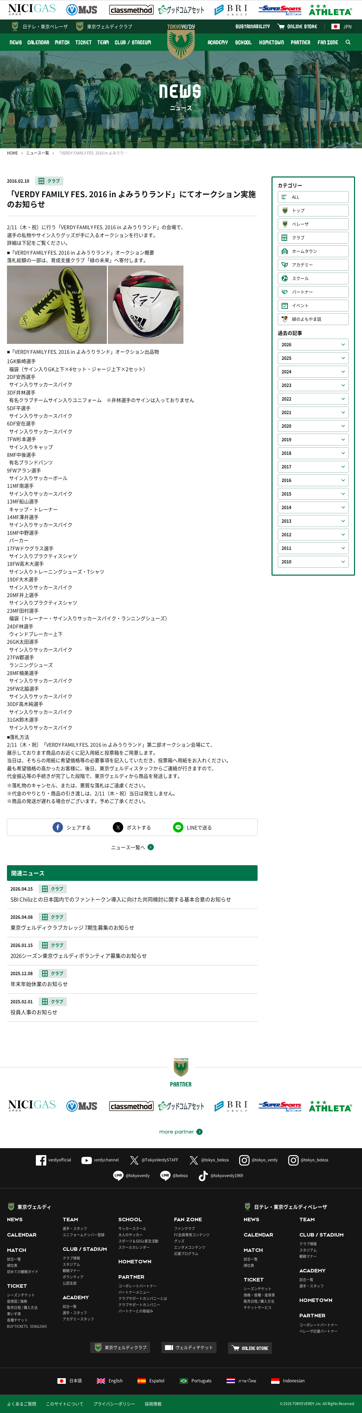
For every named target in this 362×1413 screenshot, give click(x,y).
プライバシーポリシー (114, 1404)
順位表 (12, 1265)
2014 (286, 507)
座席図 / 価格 (17, 1301)
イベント (300, 305)
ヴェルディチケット (194, 1347)
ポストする (139, 827)
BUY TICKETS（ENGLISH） (28, 1326)
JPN (341, 26)
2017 (286, 467)
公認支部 (70, 1283)
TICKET (84, 42)
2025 (286, 358)
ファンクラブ (184, 1228)
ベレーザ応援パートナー (318, 1331)
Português (196, 1381)
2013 (286, 521)
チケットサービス (258, 1307)
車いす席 (14, 1313)
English (110, 1381)
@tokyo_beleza (209, 1160)
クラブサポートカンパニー (139, 1304)
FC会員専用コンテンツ (192, 1234)
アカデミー (302, 265)
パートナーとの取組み (135, 1310)
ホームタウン (304, 251)
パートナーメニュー (134, 1292)
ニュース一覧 (37, 153)
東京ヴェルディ (34, 1206)
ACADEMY (218, 42)
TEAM (103, 42)
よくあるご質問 (21, 1404)
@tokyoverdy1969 (220, 1175)
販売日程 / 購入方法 (22, 1307)
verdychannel (100, 1160)
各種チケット (17, 1320)
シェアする (78, 827)
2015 (286, 494)
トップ (298, 210)
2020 (286, 426)
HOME (12, 153)
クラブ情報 (71, 1258)
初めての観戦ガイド (22, 1271)
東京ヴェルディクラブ (109, 26)
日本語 (69, 1381)
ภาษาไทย (241, 1381)
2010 (286, 562)
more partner (176, 1131)
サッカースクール (132, 1228)
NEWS (16, 42)
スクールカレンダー (134, 1247)
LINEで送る (199, 827)
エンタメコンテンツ (189, 1247)
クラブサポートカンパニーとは (142, 1298)
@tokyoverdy (131, 1175)
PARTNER (300, 42)
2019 (286, 439)
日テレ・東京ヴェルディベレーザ (290, 1206)
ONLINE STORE (302, 26)
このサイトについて (65, 1404)
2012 (286, 534)
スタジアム (71, 1264)
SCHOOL (243, 42)
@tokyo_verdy (258, 1160)
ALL (295, 197)
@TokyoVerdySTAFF (153, 1160)
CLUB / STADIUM (133, 42)
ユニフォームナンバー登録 (83, 1234)
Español (151, 1381)
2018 (286, 453)
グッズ (179, 1241)
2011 (286, 548)
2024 (286, 372)
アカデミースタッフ (78, 1318)
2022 (286, 399)
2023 (286, 385)
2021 (286, 412)
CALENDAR (38, 42)
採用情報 (153, 1404)
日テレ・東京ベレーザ (45, 26)
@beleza (174, 1175)
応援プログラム (186, 1253)
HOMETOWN (271, 42)
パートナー (302, 292)
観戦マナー (71, 1270)
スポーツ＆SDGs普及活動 (138, 1241)
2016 (286, 480)
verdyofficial (53, 1160)
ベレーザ (300, 224)
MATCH (62, 42)
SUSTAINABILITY (253, 26)
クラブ (53, 181)
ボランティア (73, 1276)
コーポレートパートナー (137, 1285)
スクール (300, 278)
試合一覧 (14, 1259)
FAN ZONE (328, 42)
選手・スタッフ (75, 1228)
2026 (286, 344)
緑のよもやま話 (306, 319)
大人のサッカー (130, 1234)
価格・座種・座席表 (259, 1294)
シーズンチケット (21, 1294)
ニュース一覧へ (128, 847)
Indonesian (288, 1381)
